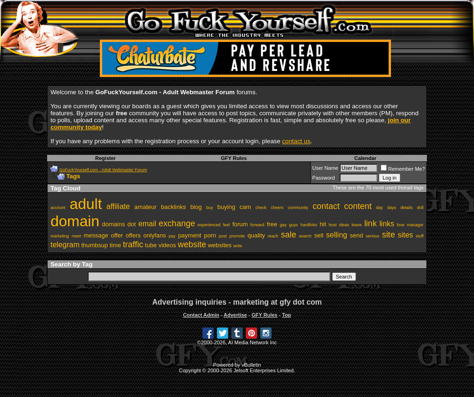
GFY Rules (233, 158)
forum (240, 224)
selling (336, 235)
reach (273, 236)
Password (323, 178)
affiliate (118, 206)
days (391, 207)
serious (372, 236)
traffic (133, 244)
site (388, 234)
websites (220, 245)
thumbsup (94, 245)
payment (190, 235)
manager (415, 225)
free (272, 224)
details (406, 207)
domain (74, 221)
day (379, 207)
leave (357, 225)
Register (105, 158)
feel (226, 225)
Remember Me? (403, 169)
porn (210, 235)
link (370, 223)
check (261, 207)
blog (196, 206)
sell (319, 235)
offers (132, 235)
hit (323, 224)
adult (86, 203)
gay (283, 225)
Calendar (365, 158)
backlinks (173, 206)
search (305, 236)
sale (288, 234)
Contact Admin (201, 315)
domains (113, 224)
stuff (420, 236)
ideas (344, 225)
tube (151, 245)
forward (257, 225)
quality (256, 235)
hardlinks (308, 225)
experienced (209, 225)
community (298, 207)
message (96, 235)
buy (209, 207)
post (223, 236)
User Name (325, 168)
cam (245, 206)
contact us (296, 141)
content (357, 206)
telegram (64, 245)
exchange (177, 223)
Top (286, 315)
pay (171, 236)
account (57, 207)
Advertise (235, 315)
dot (131, 224)
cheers (277, 207)
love (400, 225)
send (356, 235)
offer (117, 235)
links (386, 224)
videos (167, 245)
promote (237, 236)
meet (76, 236)
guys (293, 225)
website (192, 244)
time (115, 245)
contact (326, 206)
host (332, 225)
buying (226, 206)
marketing (59, 236)
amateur (145, 206)
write (237, 246)
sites (405, 235)
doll (420, 207)
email (147, 224)
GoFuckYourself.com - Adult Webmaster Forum (103, 169)
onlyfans (154, 235)
